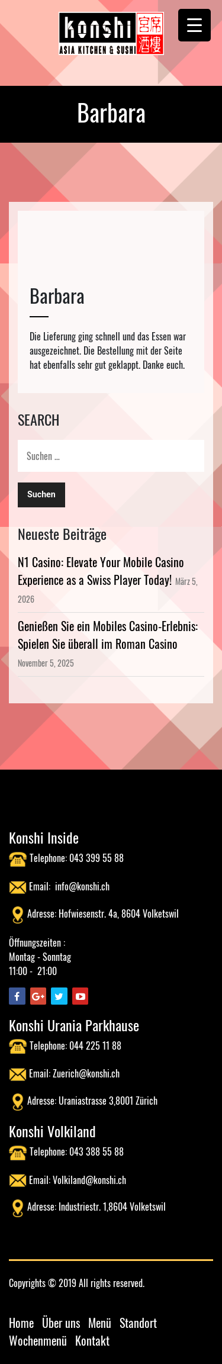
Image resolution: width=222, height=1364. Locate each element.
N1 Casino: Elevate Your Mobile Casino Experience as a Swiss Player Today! (101, 570)
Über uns (61, 1322)
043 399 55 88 (96, 858)
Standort (138, 1322)
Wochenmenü (38, 1340)
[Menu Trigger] (194, 25)
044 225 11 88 (95, 1045)
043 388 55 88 (96, 1151)
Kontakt (92, 1340)
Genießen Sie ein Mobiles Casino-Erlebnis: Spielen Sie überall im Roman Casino (108, 634)
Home (21, 1322)
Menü (99, 1322)
